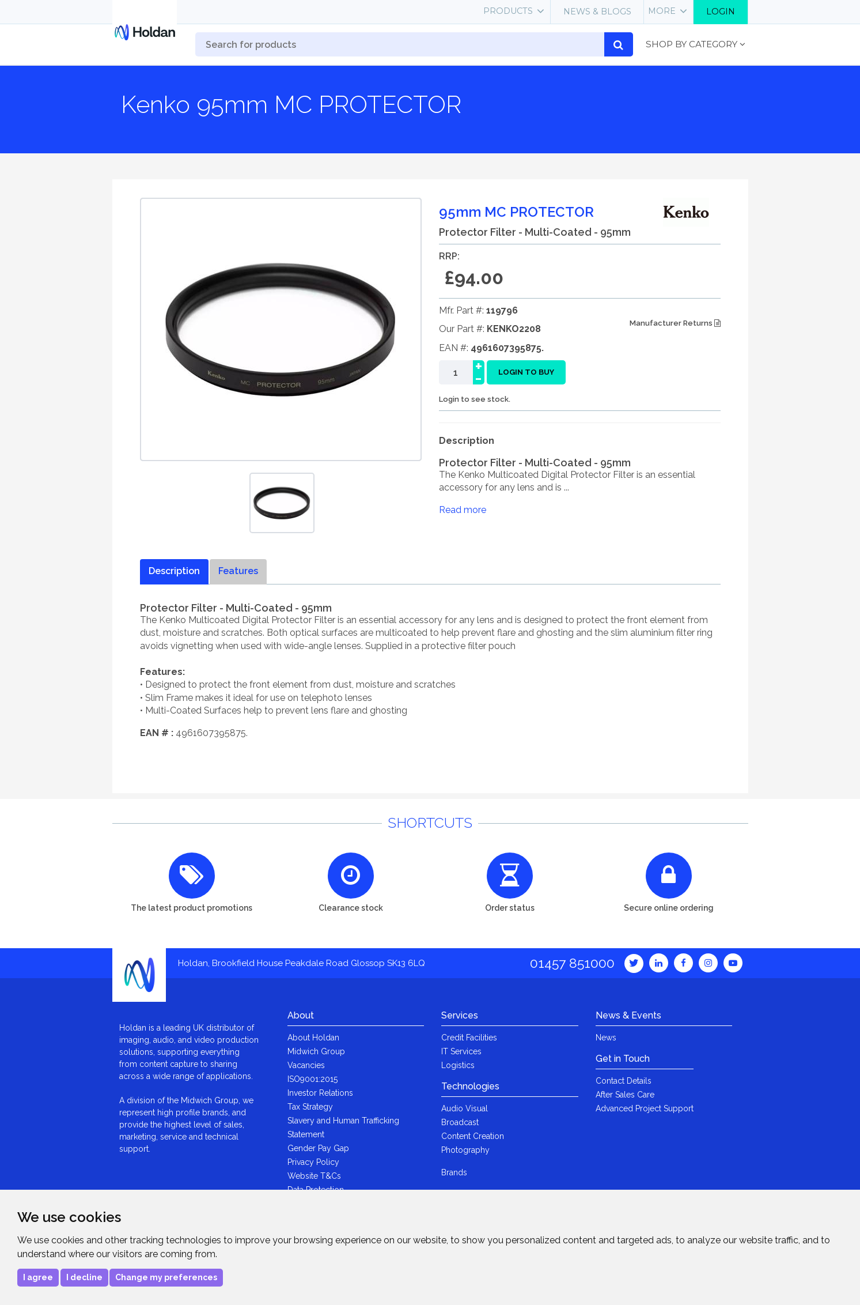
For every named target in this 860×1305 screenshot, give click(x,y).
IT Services (461, 1051)
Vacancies (306, 1065)
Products (508, 11)
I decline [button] (84, 1277)
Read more (462, 509)
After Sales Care (625, 1094)
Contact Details (623, 1080)
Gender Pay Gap (318, 1148)
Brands (454, 1172)
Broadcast (460, 1122)
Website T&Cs (314, 1175)
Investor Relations (320, 1092)
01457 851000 (572, 963)
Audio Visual (464, 1108)
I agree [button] (38, 1277)
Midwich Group (316, 1051)
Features (238, 570)
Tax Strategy (310, 1106)
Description (174, 570)
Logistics (458, 1065)
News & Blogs (597, 11)
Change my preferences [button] (166, 1277)
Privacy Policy (313, 1162)
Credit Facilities (469, 1037)
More (662, 11)
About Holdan (313, 1037)
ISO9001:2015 (312, 1079)
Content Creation (472, 1136)
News (606, 1037)
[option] (282, 503)
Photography (465, 1150)
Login (720, 11)
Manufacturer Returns (675, 323)
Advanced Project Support (645, 1108)
